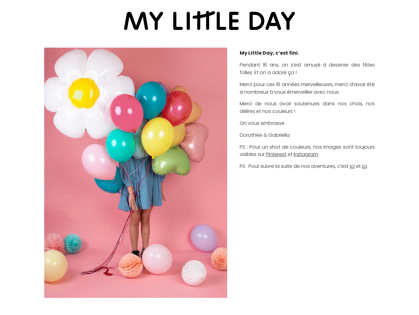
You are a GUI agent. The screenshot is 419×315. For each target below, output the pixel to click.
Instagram (306, 154)
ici (352, 166)
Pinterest (276, 154)
